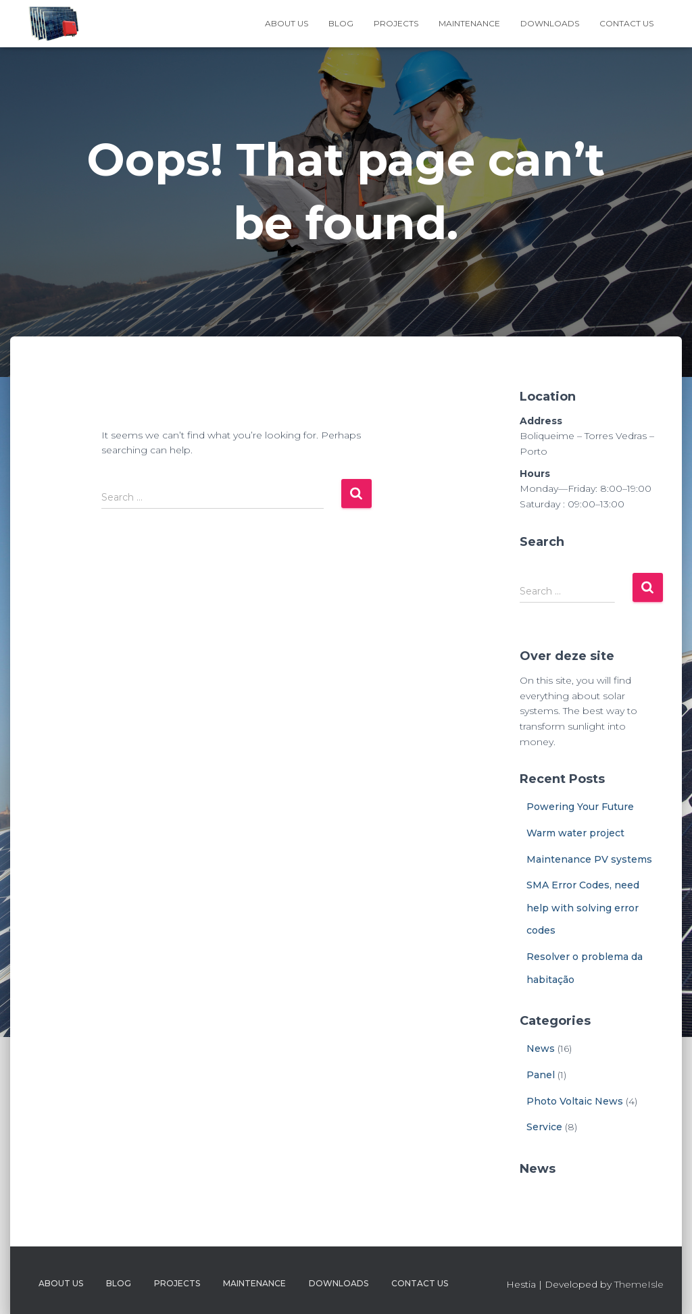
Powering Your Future (580, 807)
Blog (340, 23)
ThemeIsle (639, 1284)
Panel (540, 1075)
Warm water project (575, 833)
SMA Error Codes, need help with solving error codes (582, 907)
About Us (286, 23)
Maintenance (469, 23)
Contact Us (626, 23)
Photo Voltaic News (574, 1101)
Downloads (549, 23)
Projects (396, 23)
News (540, 1048)
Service (544, 1127)
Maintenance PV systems (589, 859)
